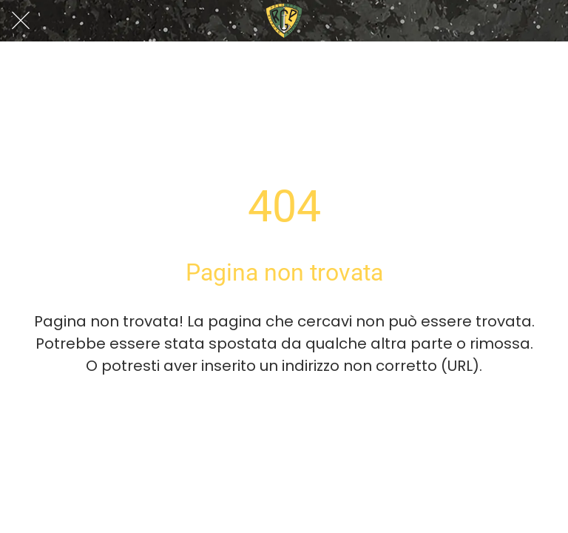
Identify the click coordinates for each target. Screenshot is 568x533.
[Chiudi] (21, 21)
